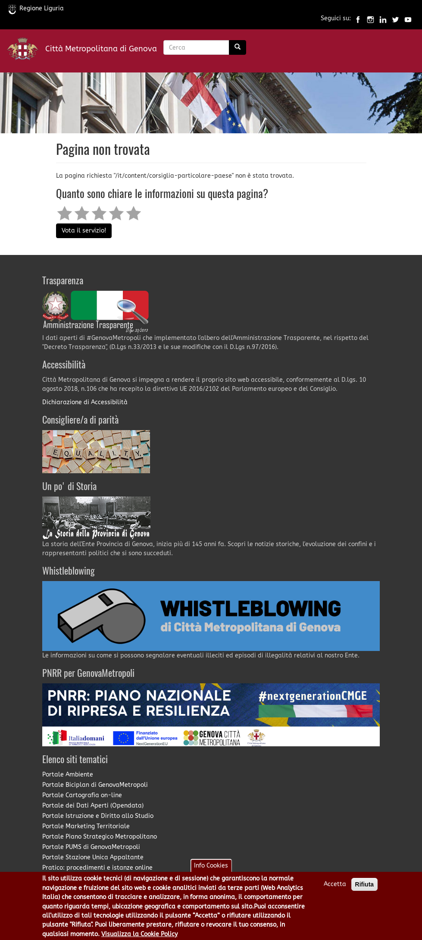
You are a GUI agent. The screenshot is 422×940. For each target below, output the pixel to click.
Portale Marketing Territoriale (86, 826)
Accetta (335, 888)
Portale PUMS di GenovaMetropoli (91, 847)
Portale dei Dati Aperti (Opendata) (93, 805)
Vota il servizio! (84, 230)
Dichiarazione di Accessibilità (85, 402)
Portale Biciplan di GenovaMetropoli (95, 785)
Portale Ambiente (67, 774)
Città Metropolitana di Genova (101, 48)
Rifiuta (364, 888)
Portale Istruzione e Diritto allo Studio (97, 816)
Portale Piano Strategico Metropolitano (99, 836)
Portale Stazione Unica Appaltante (93, 857)
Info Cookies (211, 869)
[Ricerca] (237, 47)
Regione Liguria (36, 8)
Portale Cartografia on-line (82, 795)
